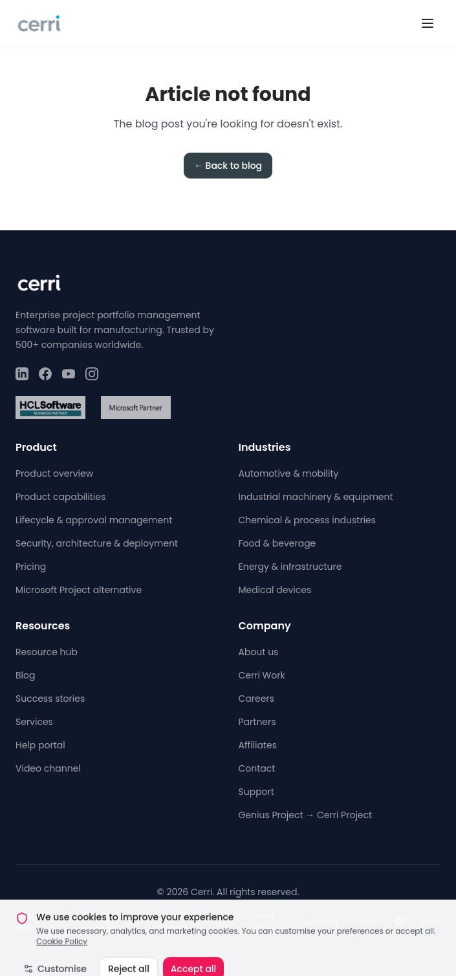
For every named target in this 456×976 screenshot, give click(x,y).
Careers (256, 698)
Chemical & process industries (307, 520)
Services (34, 721)
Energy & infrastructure (290, 566)
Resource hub (47, 651)
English (417, 921)
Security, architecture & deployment (97, 543)
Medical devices (275, 589)
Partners (257, 721)
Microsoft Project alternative (79, 589)
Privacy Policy (32, 922)
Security (321, 921)
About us (259, 651)
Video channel (48, 768)
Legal (367, 921)
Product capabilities (60, 496)
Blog (25, 675)
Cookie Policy (177, 922)
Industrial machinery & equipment (316, 496)
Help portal (40, 745)
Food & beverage (277, 543)
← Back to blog (228, 165)
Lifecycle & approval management (94, 520)
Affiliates (258, 745)
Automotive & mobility (289, 473)
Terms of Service (103, 922)
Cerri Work (262, 675)
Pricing (31, 566)
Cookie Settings (258, 922)
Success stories (50, 698)
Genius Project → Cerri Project (306, 814)
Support (256, 791)
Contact (257, 768)
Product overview (54, 473)
